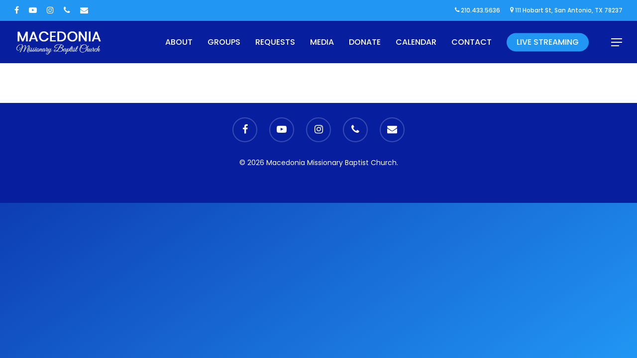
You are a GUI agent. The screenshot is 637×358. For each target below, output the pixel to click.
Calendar (416, 42)
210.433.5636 (477, 10)
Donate (365, 42)
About (179, 42)
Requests (275, 42)
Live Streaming (548, 42)
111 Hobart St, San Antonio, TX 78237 (566, 10)
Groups (224, 42)
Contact (471, 42)
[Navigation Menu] (617, 42)
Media (322, 42)
